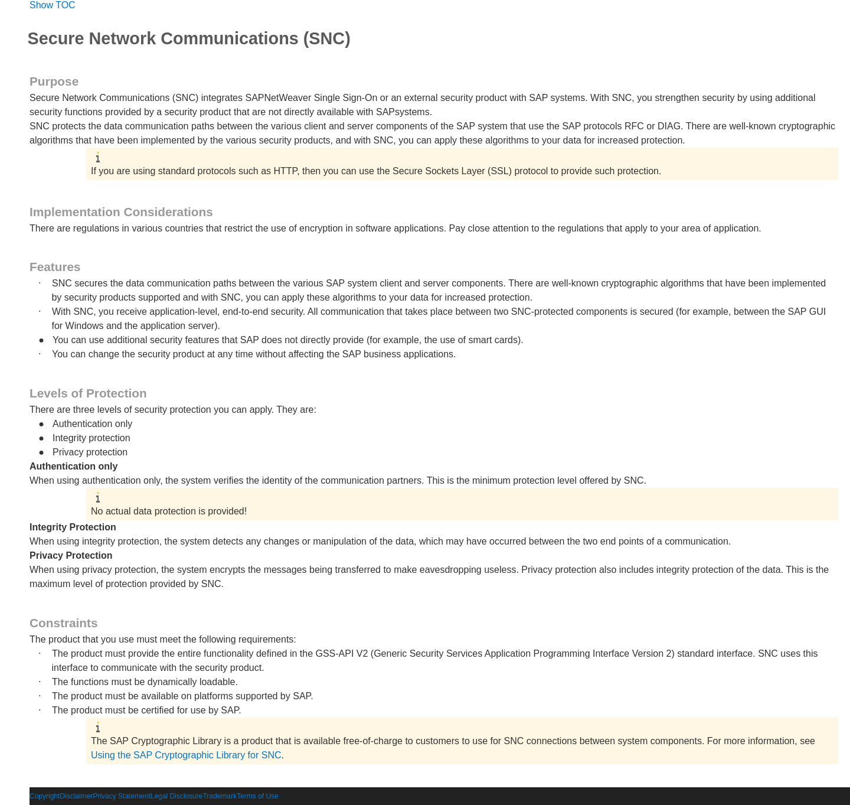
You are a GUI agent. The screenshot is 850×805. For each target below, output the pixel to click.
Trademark (219, 796)
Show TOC (53, 5)
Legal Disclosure (177, 796)
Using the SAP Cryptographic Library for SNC (186, 755)
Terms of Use (258, 796)
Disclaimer (76, 796)
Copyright (45, 796)
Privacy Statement (121, 796)
